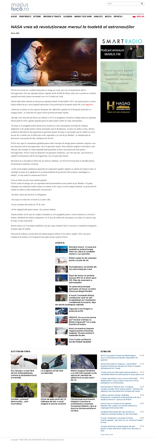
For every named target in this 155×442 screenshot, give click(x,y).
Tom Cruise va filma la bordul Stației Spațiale (80, 340)
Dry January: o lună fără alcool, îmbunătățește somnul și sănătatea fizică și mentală (24, 374)
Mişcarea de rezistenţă (33, 7)
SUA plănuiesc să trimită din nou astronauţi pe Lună (83, 268)
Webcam (140, 16)
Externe (37, 16)
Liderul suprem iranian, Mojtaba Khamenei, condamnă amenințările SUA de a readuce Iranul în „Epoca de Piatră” (121, 397)
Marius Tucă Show (83, 16)
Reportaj (118, 16)
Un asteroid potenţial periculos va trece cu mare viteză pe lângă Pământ (82, 288)
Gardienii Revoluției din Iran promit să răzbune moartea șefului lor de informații (119, 413)
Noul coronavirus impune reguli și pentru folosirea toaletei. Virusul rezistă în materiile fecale (81, 332)
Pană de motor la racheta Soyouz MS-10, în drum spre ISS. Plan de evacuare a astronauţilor (82, 279)
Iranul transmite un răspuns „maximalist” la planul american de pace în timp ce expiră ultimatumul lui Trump (120, 366)
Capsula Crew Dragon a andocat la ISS (80, 310)
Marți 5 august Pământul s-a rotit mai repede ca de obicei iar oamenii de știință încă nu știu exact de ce (84, 375)
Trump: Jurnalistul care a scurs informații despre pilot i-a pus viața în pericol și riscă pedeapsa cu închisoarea (120, 380)
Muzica (108, 16)
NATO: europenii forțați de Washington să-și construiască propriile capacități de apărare (119, 357)
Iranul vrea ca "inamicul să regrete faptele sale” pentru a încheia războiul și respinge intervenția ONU (119, 405)
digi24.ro (89, 104)
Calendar (67, 16)
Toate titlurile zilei (107, 434)
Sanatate (98, 16)
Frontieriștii (25, 16)
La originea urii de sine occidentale (52, 372)
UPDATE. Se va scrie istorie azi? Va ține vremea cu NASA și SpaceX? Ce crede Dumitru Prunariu (82, 321)
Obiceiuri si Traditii (52, 16)
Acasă (14, 16)
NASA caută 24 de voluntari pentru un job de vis (82, 259)
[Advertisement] (31, 257)
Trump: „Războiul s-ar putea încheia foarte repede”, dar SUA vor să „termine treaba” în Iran (122, 420)
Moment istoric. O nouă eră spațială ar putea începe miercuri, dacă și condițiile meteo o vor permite (82, 250)
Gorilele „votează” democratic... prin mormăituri (20, 401)
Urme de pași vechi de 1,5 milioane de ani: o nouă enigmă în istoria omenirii (53, 401)
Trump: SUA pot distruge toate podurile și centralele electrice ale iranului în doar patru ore (122, 373)
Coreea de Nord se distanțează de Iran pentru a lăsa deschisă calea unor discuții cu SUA (121, 428)
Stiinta (27, 351)
